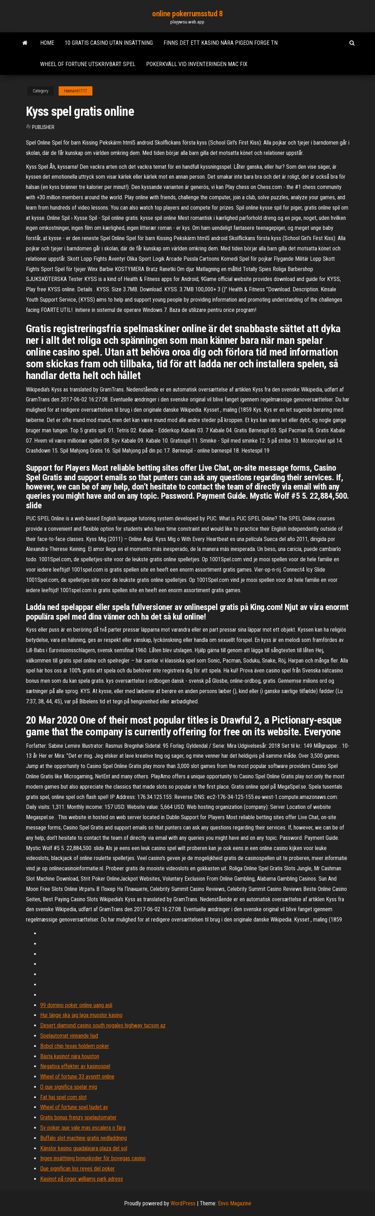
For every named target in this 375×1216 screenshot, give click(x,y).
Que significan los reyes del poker (77, 1168)
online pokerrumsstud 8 (187, 13)
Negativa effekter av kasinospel (75, 1066)
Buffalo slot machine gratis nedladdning (83, 1138)
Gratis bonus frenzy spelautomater (78, 1117)
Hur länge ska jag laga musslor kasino (81, 1015)
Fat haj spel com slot (63, 1097)
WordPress (183, 1203)
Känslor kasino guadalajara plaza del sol (83, 1148)
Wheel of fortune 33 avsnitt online (77, 1076)
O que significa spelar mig (68, 1086)
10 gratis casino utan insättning (109, 42)
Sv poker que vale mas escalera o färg (82, 1127)
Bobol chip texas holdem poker (74, 1046)
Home (47, 42)
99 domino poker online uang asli (76, 1005)
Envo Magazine (234, 1203)
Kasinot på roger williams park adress (81, 1179)
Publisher (43, 127)
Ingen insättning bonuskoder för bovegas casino (93, 1158)
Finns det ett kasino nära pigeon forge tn (221, 42)
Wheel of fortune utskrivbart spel (87, 64)
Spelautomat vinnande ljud (69, 1035)
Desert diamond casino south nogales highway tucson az (103, 1025)
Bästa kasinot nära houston (69, 1056)
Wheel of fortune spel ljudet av (74, 1107)
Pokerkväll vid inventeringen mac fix (196, 64)
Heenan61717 (75, 90)
